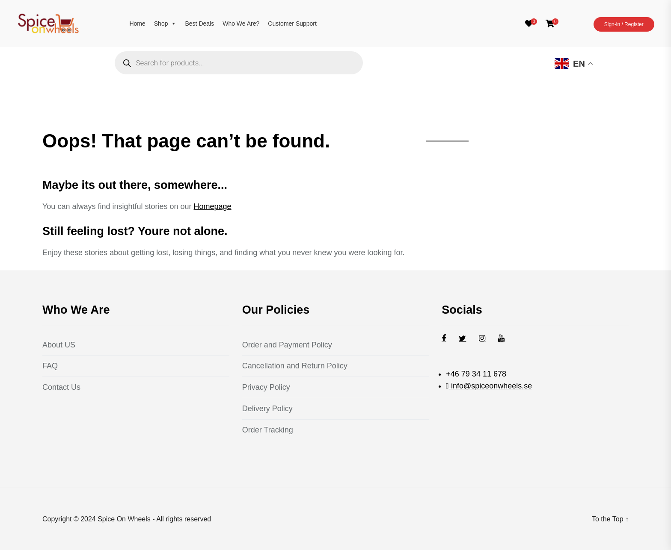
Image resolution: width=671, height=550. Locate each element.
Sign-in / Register (624, 24)
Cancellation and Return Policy (294, 366)
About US (58, 345)
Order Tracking (267, 430)
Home (137, 23)
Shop (165, 23)
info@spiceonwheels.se (490, 386)
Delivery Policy (267, 408)
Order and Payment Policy (287, 345)
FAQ (50, 366)
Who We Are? (241, 23)
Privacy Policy (266, 387)
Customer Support (292, 23)
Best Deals (199, 23)
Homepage (213, 206)
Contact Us (61, 387)
